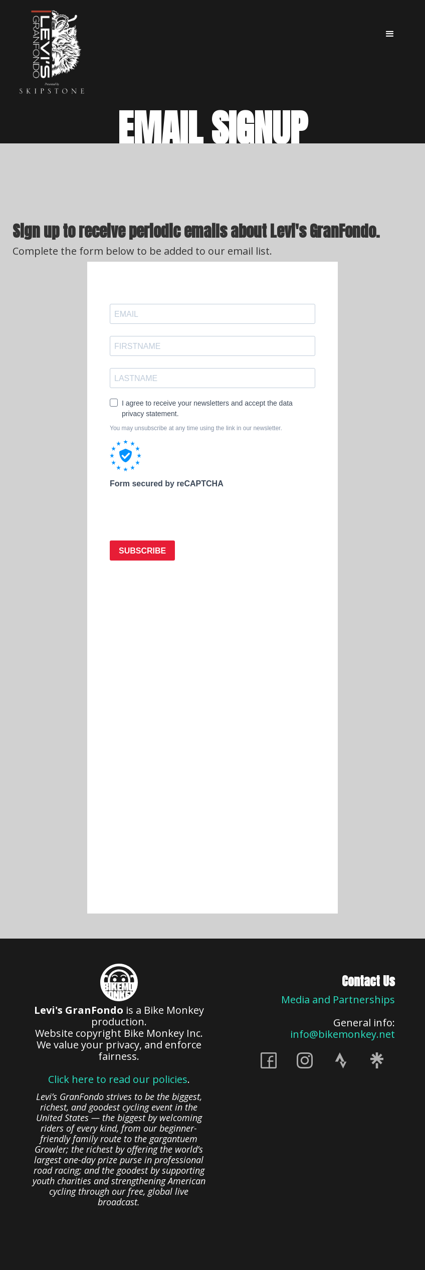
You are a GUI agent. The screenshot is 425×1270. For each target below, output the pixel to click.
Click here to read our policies (117, 1079)
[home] (53, 52)
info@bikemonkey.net (342, 1034)
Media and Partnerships (338, 999)
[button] (390, 34)
